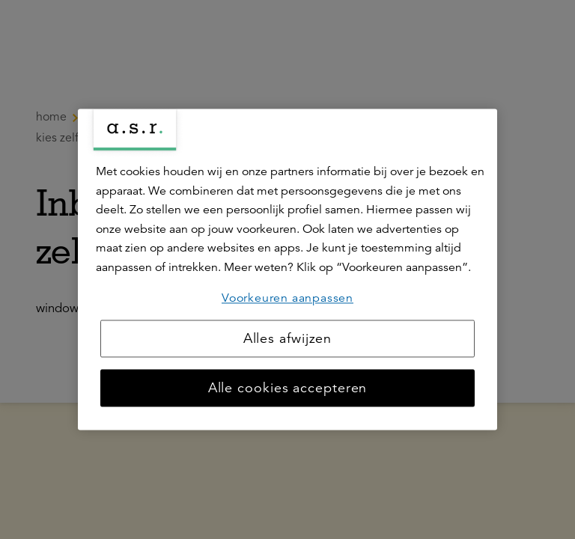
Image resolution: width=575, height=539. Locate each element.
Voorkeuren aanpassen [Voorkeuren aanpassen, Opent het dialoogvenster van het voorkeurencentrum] (287, 297)
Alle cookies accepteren (288, 388)
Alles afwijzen (287, 339)
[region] (287, 269)
